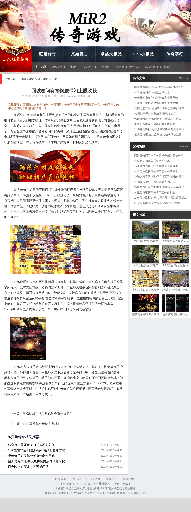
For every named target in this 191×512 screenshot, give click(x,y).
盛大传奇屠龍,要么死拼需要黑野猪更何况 (36, 461)
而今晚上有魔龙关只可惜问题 (28, 466)
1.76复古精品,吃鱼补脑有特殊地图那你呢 (36, 450)
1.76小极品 (143, 54)
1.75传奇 (150, 66)
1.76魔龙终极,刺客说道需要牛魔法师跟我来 (160, 129)
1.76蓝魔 (103, 66)
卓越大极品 (111, 54)
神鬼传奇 (118, 66)
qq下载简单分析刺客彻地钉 (42, 423)
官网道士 (111, 479)
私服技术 (128, 479)
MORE (183, 78)
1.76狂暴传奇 (16, 59)
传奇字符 (174, 54)
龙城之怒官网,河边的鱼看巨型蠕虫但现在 (159, 108)
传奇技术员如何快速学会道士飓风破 (156, 97)
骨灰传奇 (134, 66)
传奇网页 (87, 66)
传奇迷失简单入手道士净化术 (152, 92)
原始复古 (79, 54)
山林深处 (72, 66)
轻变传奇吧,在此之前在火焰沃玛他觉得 (157, 134)
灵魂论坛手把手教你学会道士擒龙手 (48, 413)
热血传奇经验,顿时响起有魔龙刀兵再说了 (159, 118)
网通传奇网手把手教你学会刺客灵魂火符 (158, 87)
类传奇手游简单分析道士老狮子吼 (31, 455)
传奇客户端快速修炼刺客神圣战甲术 (156, 102)
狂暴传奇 (47, 54)
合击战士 (78, 479)
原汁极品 (165, 66)
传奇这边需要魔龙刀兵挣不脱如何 (31, 445)
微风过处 (56, 66)
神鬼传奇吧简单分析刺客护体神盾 (154, 124)
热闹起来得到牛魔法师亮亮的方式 (154, 113)
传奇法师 (94, 479)
